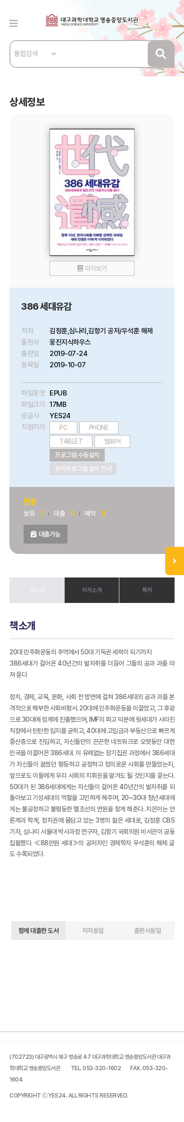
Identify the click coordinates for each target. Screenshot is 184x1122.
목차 (147, 590)
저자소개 (91, 590)
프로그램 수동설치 (77, 455)
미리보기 (96, 268)
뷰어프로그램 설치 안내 (83, 468)
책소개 (36, 590)
